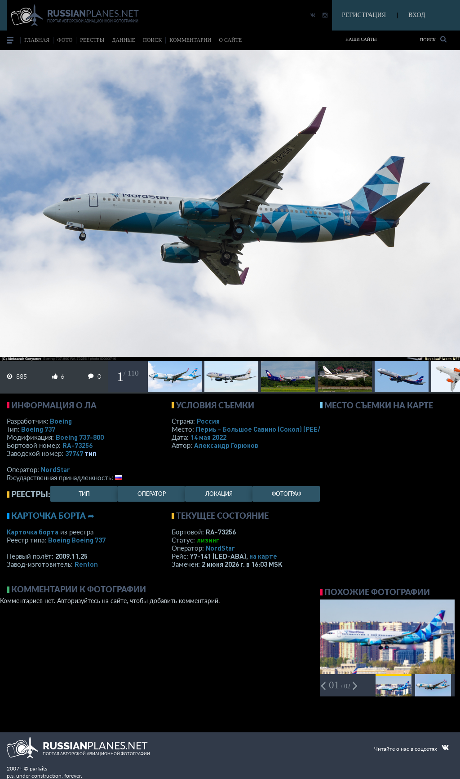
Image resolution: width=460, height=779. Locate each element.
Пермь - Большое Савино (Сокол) (267, 429)
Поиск (433, 39)
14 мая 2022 (208, 437)
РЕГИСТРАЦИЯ (364, 15)
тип (90, 453)
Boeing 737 (38, 429)
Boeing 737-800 (80, 437)
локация (219, 493)
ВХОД (416, 15)
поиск (152, 40)
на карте (263, 556)
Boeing (61, 421)
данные (123, 40)
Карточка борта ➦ (52, 516)
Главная (36, 40)
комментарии (190, 40)
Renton (86, 564)
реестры (92, 40)
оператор (151, 493)
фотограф (286, 493)
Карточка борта (32, 532)
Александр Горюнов (226, 445)
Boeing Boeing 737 (77, 540)
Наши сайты (361, 39)
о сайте (230, 40)
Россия (208, 421)
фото (64, 40)
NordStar (55, 469)
